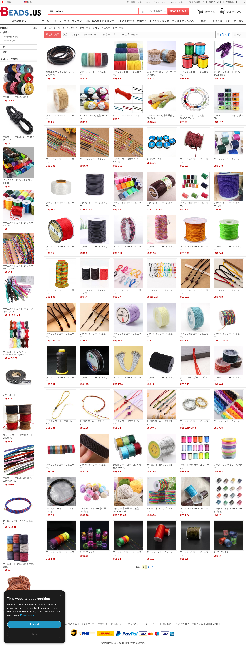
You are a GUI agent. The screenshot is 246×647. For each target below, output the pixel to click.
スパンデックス (154, 159)
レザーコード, (9, 395)
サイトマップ (87, 624)
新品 (65, 34)
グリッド (223, 34)
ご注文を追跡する (195, 2)
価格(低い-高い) (110, 34)
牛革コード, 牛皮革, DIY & (15, 97)
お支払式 (167, 624)
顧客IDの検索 (215, 2)
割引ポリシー (117, 624)
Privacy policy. (27, 615)
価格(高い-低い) (130, 34)
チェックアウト (235, 11)
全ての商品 (19, 21)
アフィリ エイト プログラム (189, 624)
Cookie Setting (213, 624)
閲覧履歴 (230, 2)
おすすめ (75, 34)
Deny (34, 634)
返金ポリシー (134, 624)
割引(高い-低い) (91, 34)
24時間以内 (11, 36)
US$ (27, 2)
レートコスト (176, 2)
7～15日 (10, 40)
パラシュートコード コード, (126, 115)
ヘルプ (242, 2)
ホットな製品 (10, 59)
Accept (34, 624)
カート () (210, 11)
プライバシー (152, 624)
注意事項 (102, 624)
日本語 (6, 2)
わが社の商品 (70, 624)
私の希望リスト (134, 2)
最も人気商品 (52, 34)
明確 (35, 28)
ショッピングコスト (156, 2)
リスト (239, 34)
